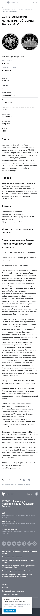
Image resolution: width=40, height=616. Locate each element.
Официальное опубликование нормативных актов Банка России (18, 566)
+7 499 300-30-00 (9, 529)
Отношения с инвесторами (12, 557)
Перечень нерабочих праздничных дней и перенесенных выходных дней (17, 575)
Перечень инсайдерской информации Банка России (18, 561)
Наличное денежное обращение (13, 8)
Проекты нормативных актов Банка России (18, 571)
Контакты (5, 588)
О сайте (4, 584)
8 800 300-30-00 (9, 521)
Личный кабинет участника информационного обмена (19, 552)
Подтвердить (10, 611)
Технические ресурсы (10, 594)
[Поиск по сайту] (34, 2)
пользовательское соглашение (13, 606)
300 (3, 513)
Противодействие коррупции (13, 591)
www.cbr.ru (16, 604)
